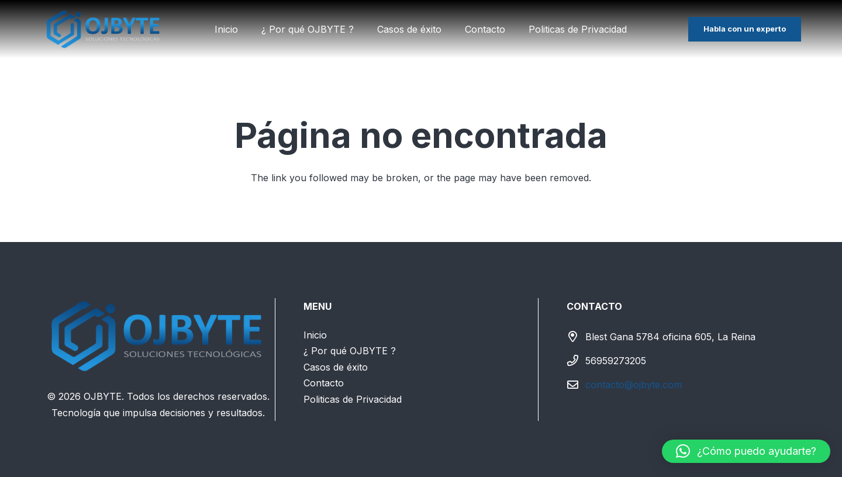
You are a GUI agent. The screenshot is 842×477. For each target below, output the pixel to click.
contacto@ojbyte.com (633, 384)
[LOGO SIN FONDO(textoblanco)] (104, 29)
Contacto (323, 383)
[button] (746, 451)
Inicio (315, 335)
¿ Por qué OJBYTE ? (349, 351)
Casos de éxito (335, 367)
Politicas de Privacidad (352, 399)
